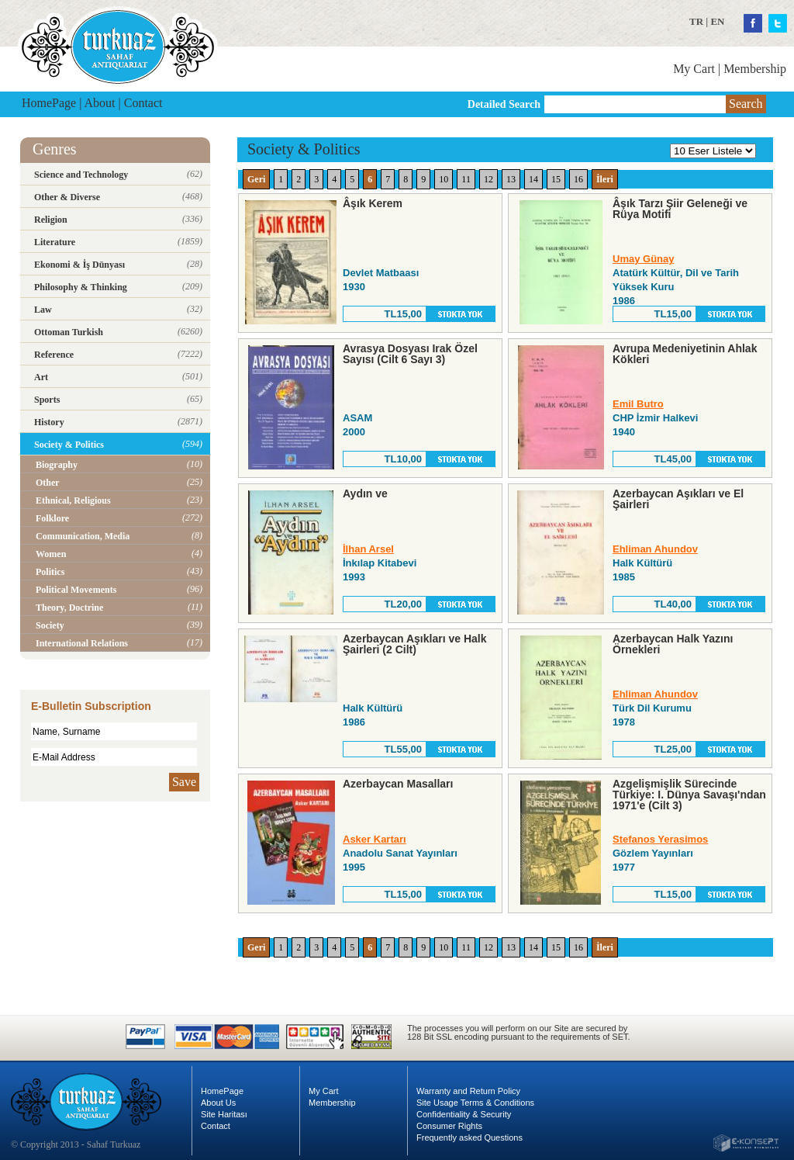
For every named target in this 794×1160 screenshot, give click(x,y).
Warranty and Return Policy (468, 1091)
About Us (218, 1102)
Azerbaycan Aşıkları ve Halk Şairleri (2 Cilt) (414, 644)
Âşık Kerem (372, 203)
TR (696, 21)
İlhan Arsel (368, 549)
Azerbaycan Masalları (398, 783)
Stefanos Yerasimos (660, 839)
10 (443, 179)
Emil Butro (638, 404)
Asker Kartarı (374, 839)
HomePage (49, 102)
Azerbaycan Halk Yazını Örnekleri (673, 644)
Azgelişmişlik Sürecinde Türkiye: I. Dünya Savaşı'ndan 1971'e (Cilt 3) (689, 794)
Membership (754, 68)
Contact (143, 102)
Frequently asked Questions (469, 1137)
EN (717, 21)
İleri (604, 179)
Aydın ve (365, 493)
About (100, 102)
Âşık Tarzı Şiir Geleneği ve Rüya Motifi (680, 208)
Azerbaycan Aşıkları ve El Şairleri (678, 499)
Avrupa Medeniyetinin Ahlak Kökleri (685, 353)
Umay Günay (643, 259)
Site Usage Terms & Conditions (475, 1102)
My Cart (694, 68)
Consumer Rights (449, 1126)
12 (488, 179)
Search (746, 103)
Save (184, 781)
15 (556, 179)
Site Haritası (224, 1114)
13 (511, 179)
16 (578, 179)
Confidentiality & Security (463, 1114)
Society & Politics (304, 149)
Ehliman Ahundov (655, 549)
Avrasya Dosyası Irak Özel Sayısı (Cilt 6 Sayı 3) (410, 353)
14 (533, 179)
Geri (256, 179)
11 (466, 179)
